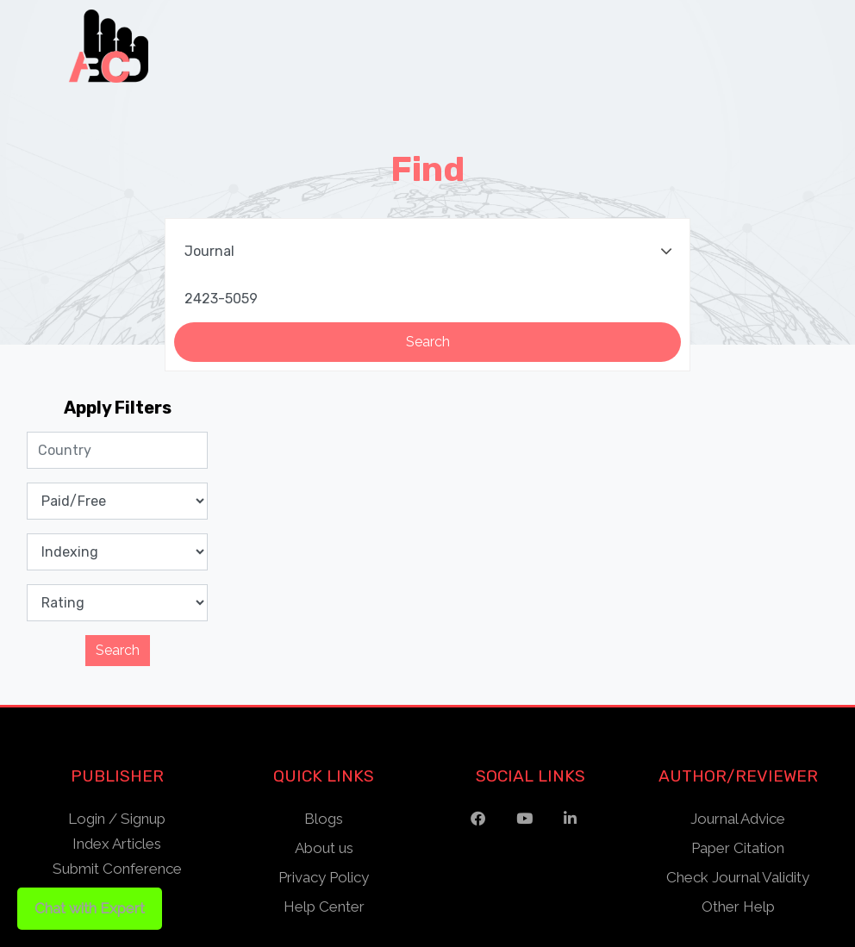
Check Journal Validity (737, 877)
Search (118, 650)
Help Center (324, 906)
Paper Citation (737, 848)
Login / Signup (116, 818)
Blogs (323, 818)
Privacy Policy (323, 877)
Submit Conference (117, 868)
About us (324, 848)
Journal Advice (737, 818)
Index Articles (116, 843)
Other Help (738, 906)
